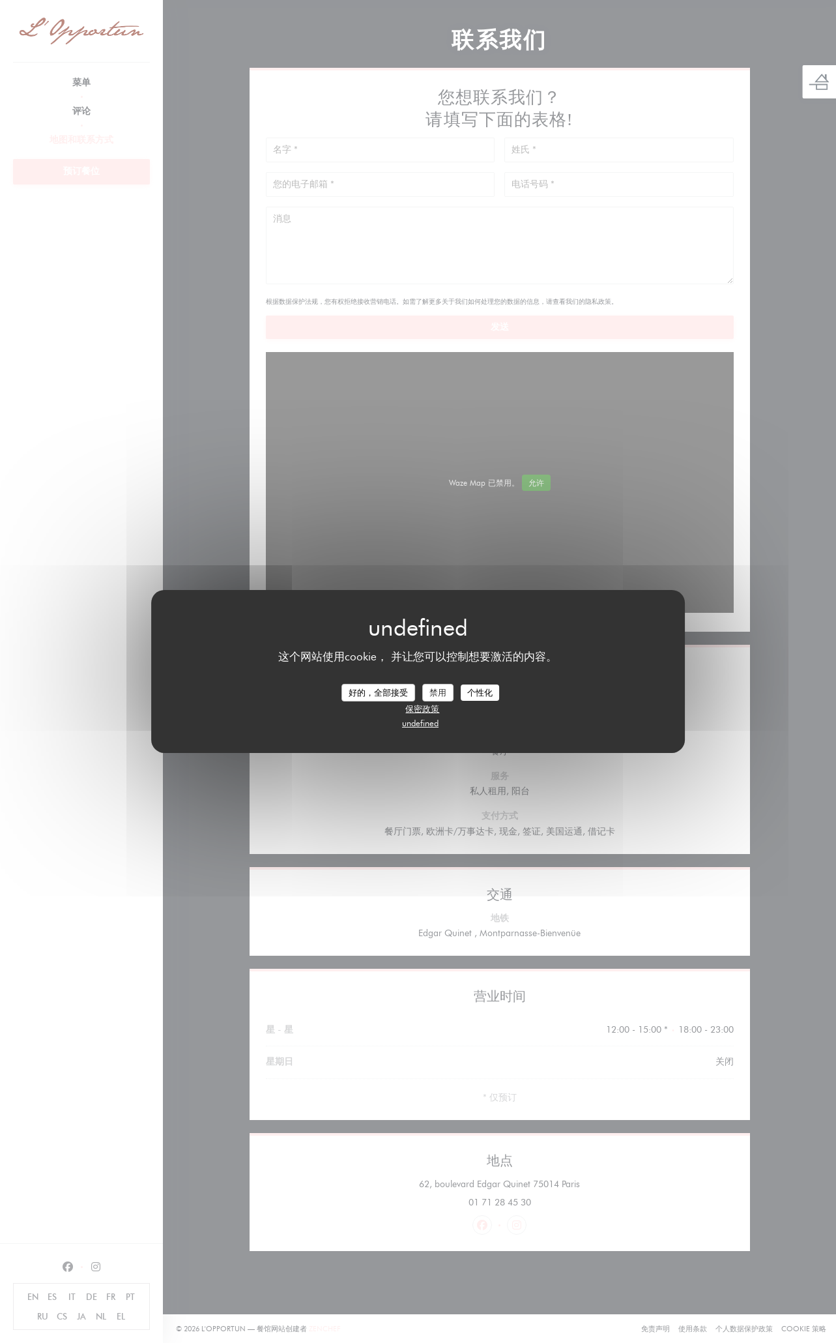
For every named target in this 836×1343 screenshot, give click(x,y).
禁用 (437, 691)
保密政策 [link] (422, 708)
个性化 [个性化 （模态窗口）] (480, 691)
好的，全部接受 (378, 691)
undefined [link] (420, 723)
